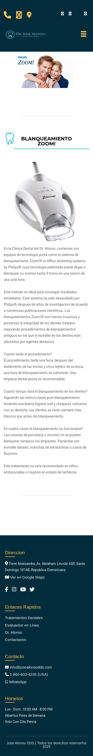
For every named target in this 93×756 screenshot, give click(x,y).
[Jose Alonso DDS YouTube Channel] (23, 589)
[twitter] (85, 14)
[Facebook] (62, 14)
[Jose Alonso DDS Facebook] (6, 589)
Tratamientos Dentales (24, 618)
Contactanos (15, 639)
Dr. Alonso (13, 632)
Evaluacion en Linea (22, 625)
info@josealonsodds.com (28, 667)
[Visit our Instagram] (70, 14)
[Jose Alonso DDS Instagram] (14, 589)
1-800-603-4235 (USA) (26, 674)
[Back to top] (82, 745)
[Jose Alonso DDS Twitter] (32, 589)
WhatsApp (16, 682)
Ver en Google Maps (25, 577)
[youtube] (77, 13)
